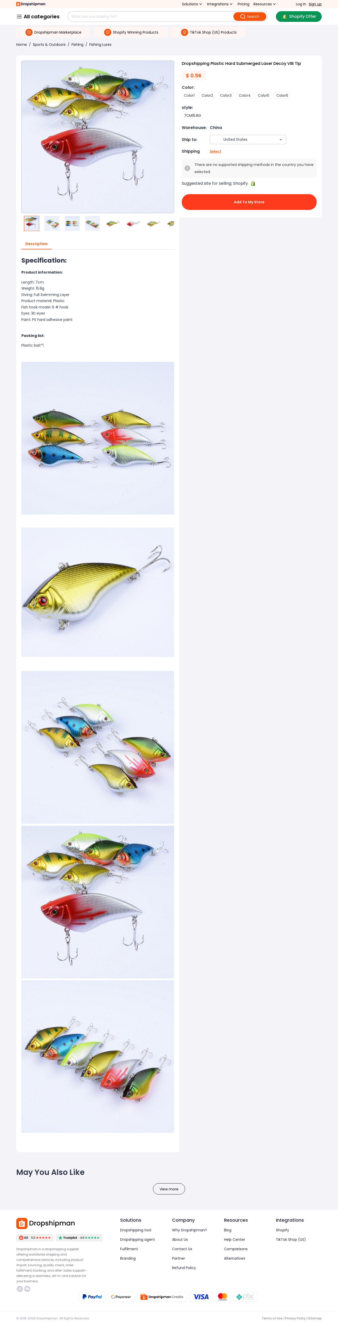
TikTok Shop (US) (291, 1239)
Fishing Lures (100, 44)
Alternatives (234, 1258)
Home (21, 44)
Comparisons (236, 1248)
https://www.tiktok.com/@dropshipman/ (20, 1289)
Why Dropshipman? (189, 1230)
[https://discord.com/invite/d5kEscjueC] (27, 1289)
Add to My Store (249, 202)
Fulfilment (129, 1248)
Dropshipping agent (137, 1239)
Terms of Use (272, 1318)
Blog (227, 1230)
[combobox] (240, 139)
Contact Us (182, 1248)
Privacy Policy (295, 1318)
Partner (178, 1258)
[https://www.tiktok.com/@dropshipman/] (20, 1289)
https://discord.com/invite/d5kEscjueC (27, 1289)
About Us (180, 1239)
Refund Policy (184, 1267)
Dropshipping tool (135, 1230)
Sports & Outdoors (49, 44)
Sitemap (315, 1318)
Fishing (77, 44)
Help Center (234, 1239)
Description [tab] (36, 244)
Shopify (282, 1230)
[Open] (280, 139)
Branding (128, 1258)
